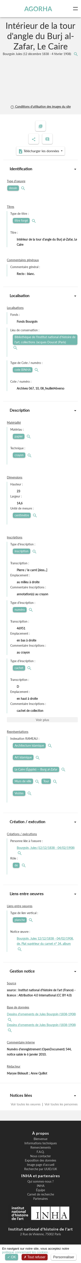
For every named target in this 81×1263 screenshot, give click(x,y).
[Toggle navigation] (76, 8)
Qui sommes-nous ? (40, 1181)
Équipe (40, 1190)
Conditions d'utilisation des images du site (40, 106)
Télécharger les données (39, 151)
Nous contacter (40, 1156)
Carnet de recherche (40, 1194)
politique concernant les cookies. (25, 1252)
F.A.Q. (40, 1152)
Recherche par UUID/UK (40, 1169)
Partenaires (40, 1199)
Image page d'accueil (40, 1165)
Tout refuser (35, 1257)
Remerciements (40, 1147)
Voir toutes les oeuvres (26, 1104)
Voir (42, 720)
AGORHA (38, 8)
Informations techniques (40, 1143)
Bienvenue (40, 1139)
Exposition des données (40, 1160)
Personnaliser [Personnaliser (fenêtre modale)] (63, 1257)
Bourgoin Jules (37, 54)
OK (11, 1257)
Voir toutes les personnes (61, 1104)
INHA (40, 1186)
